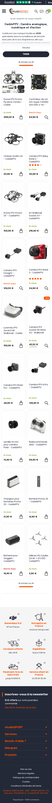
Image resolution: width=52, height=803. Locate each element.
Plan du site (26, 769)
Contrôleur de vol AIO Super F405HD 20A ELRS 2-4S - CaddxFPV (38, 102)
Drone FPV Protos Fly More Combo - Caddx (13, 102)
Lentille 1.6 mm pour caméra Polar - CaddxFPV (13, 445)
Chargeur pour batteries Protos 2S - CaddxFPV (12, 501)
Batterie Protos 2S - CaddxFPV (38, 500)
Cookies (26, 781)
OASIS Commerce (32, 800)
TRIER (26, 54)
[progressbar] (26, 65)
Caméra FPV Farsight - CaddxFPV (10, 273)
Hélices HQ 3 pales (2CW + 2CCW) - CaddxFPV (38, 558)
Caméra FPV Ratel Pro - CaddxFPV (13, 386)
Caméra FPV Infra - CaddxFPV (38, 386)
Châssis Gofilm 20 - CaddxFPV (13, 157)
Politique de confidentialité (26, 777)
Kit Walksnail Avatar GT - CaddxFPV (35, 216)
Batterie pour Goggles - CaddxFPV (11, 558)
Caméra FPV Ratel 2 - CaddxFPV (38, 271)
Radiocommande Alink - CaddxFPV (38, 443)
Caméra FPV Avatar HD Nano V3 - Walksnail (37, 330)
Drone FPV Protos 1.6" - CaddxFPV (13, 214)
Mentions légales (26, 773)
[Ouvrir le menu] (4, 11)
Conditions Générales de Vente (26, 785)
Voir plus (26, 47)
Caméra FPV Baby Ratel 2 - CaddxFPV (38, 159)
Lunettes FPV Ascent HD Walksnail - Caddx (13, 330)
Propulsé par (18, 800)
